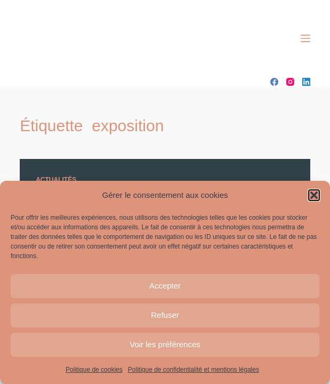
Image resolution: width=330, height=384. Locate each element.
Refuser (165, 314)
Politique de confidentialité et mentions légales (193, 369)
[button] (314, 195)
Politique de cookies (94, 369)
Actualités (56, 179)
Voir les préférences (165, 344)
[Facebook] (274, 82)
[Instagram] (290, 82)
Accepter (165, 285)
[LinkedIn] (306, 82)
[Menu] (305, 38)
